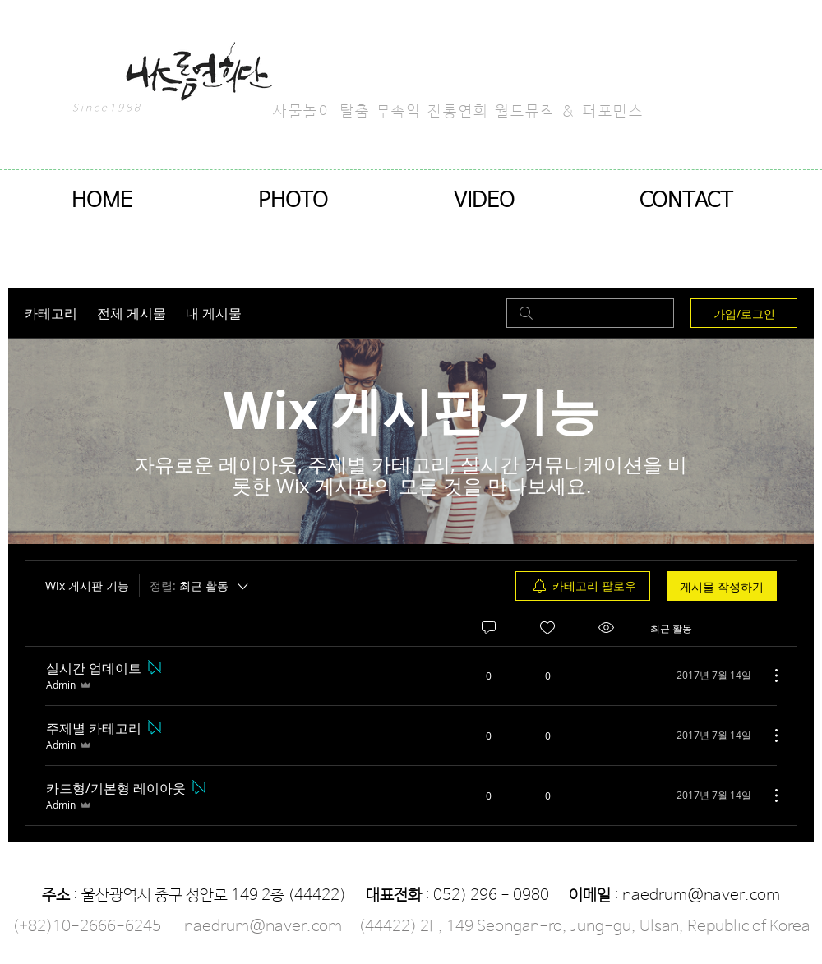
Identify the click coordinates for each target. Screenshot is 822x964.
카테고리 (51, 313)
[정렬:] (200, 586)
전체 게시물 (131, 313)
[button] (292, 201)
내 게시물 (214, 313)
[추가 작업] (768, 675)
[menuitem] (582, 586)
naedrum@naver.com (701, 896)
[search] (590, 313)
